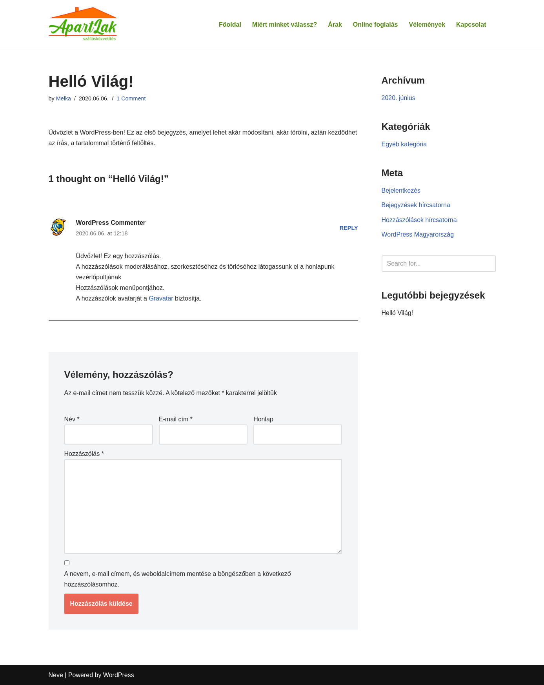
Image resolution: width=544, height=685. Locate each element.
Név (72, 419)
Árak (335, 24)
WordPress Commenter (111, 222)
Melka (63, 98)
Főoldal (230, 24)
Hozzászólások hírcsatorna (419, 220)
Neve (56, 675)
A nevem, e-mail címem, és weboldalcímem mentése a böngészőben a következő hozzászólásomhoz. (177, 579)
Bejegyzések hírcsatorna (416, 205)
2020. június (398, 98)
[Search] (430, 263)
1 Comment (131, 98)
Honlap (263, 419)
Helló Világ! (397, 313)
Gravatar (161, 298)
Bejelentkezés (401, 190)
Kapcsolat (471, 24)
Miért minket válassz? (284, 24)
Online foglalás (375, 24)
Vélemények (427, 24)
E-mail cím (176, 419)
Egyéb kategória (404, 144)
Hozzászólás (84, 453)
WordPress (118, 675)
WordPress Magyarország (418, 234)
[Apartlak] (83, 24)
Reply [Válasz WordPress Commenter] (349, 228)
